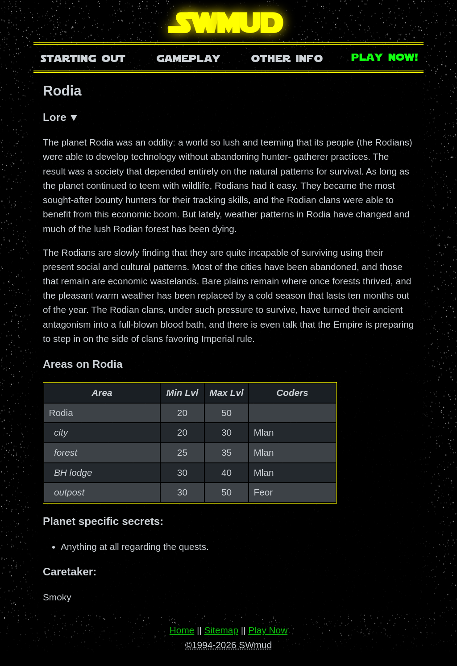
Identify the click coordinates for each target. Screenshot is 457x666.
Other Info (287, 57)
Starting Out (83, 57)
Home (182, 630)
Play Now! (385, 56)
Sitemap (221, 630)
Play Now (267, 630)
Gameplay (188, 57)
